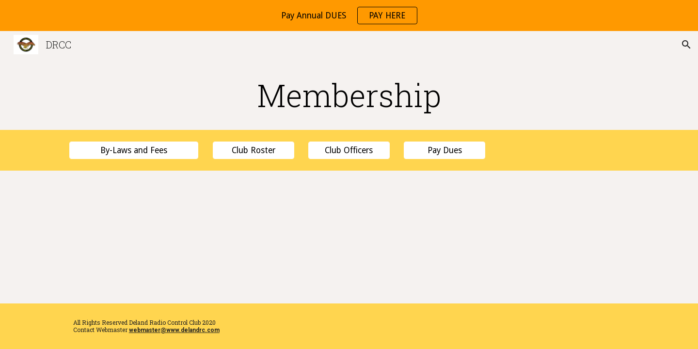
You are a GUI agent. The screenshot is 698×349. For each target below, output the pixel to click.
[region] (349, 15)
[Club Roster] (253, 150)
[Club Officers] (349, 150)
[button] (686, 44)
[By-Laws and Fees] (134, 150)
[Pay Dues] (444, 150)
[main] (349, 95)
